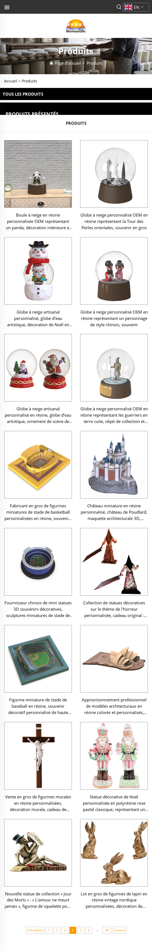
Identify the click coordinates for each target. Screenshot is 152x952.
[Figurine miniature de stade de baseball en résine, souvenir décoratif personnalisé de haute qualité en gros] (38, 659)
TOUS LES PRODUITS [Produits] (23, 94)
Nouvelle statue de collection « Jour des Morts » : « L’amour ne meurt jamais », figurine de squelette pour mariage (38, 900)
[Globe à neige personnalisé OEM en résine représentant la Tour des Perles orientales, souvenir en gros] (114, 174)
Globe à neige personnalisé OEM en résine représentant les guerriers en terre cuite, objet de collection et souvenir (114, 415)
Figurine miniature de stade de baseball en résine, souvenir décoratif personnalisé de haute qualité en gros (38, 706)
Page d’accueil (68, 63)
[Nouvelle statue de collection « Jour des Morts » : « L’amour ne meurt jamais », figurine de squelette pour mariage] (38, 853)
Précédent (35, 930)
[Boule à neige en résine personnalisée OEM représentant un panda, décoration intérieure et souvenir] (38, 174)
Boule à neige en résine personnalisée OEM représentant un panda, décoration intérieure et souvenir (38, 221)
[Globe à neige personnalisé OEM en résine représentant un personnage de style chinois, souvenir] (114, 271)
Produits (95, 63)
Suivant (119, 930)
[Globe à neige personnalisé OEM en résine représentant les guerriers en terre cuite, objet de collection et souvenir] (114, 368)
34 (107, 930)
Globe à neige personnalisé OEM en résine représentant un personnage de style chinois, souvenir (114, 318)
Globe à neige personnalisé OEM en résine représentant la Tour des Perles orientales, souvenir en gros (114, 221)
